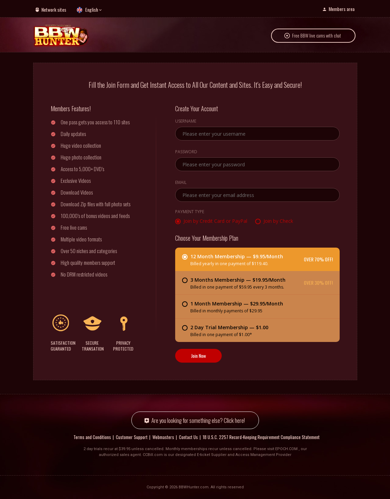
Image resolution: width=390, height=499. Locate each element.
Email (181, 182)
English (91, 9)
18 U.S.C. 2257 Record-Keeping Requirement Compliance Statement (261, 437)
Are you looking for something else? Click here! (198, 420)
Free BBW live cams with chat (316, 35)
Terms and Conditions (92, 437)
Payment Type (189, 212)
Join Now (198, 355)
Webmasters (163, 437)
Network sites (53, 9)
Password (186, 152)
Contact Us (188, 437)
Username (185, 121)
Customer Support (132, 437)
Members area (341, 8)
